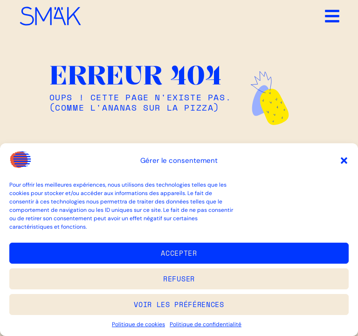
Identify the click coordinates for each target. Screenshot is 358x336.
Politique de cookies (138, 324)
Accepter (179, 253)
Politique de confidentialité (205, 324)
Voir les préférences (179, 304)
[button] (344, 160)
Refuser (179, 278)
